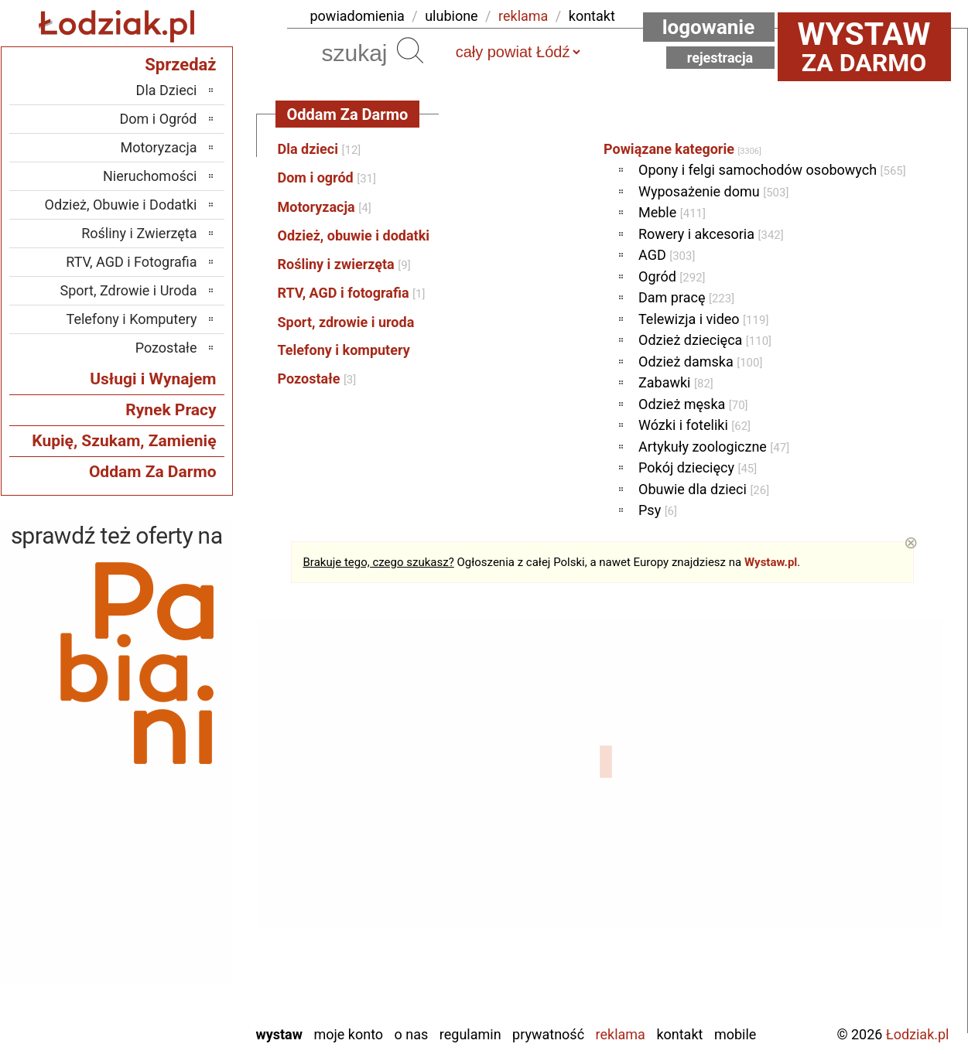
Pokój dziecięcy (697, 467)
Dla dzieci (319, 149)
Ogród (672, 276)
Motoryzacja (324, 207)
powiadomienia (357, 16)
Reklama (620, 1034)
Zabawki (675, 382)
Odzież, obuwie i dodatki (354, 235)
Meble (672, 212)
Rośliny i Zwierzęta (139, 233)
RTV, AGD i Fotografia (131, 262)
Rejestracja (720, 57)
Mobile (735, 1034)
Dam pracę (686, 297)
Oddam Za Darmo (153, 471)
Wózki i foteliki (694, 425)
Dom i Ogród (158, 119)
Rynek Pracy (170, 410)
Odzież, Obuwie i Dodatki (121, 204)
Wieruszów (165, 991)
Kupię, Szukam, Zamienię (124, 440)
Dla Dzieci (166, 90)
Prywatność (548, 1034)
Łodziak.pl (917, 1034)
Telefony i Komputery (132, 319)
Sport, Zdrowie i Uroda (128, 290)
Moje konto (348, 1034)
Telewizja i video (703, 319)
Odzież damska (700, 361)
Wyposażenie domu (713, 191)
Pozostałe (317, 378)
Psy (657, 510)
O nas (412, 1034)
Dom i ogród (327, 177)
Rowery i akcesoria (711, 234)
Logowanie (708, 27)
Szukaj (410, 50)
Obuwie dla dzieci (703, 489)
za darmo (864, 46)
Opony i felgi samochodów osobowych (772, 170)
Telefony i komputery (344, 350)
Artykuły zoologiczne (713, 446)
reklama (523, 16)
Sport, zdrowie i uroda (346, 322)
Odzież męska (693, 404)
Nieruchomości (150, 176)
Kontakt (679, 1034)
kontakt (592, 16)
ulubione (451, 16)
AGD (666, 255)
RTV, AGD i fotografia (352, 293)
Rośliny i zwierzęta (344, 264)
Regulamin (470, 1034)
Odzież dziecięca (704, 340)
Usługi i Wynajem (153, 379)
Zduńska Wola (157, 1012)
